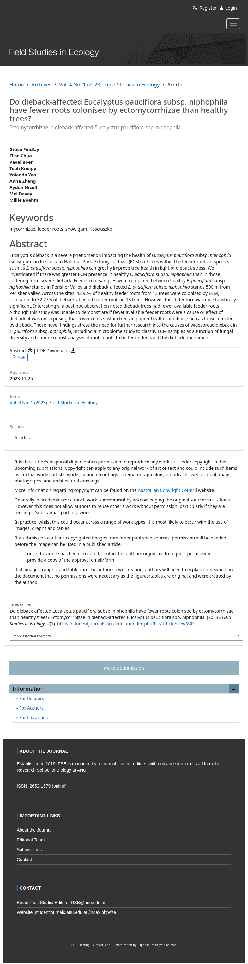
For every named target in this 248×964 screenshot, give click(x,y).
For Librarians (33, 717)
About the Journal (34, 830)
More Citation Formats (32, 636)
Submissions (29, 849)
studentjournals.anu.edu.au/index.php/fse (75, 912)
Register (205, 8)
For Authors (31, 708)
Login (228, 8)
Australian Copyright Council (167, 490)
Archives (41, 84)
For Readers (31, 698)
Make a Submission (124, 668)
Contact (24, 859)
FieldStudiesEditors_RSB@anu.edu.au (68, 902)
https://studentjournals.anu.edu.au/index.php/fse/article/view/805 (126, 624)
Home (16, 84)
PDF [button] (21, 357)
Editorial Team (31, 839)
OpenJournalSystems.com (158, 945)
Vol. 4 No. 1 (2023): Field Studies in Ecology (109, 84)
